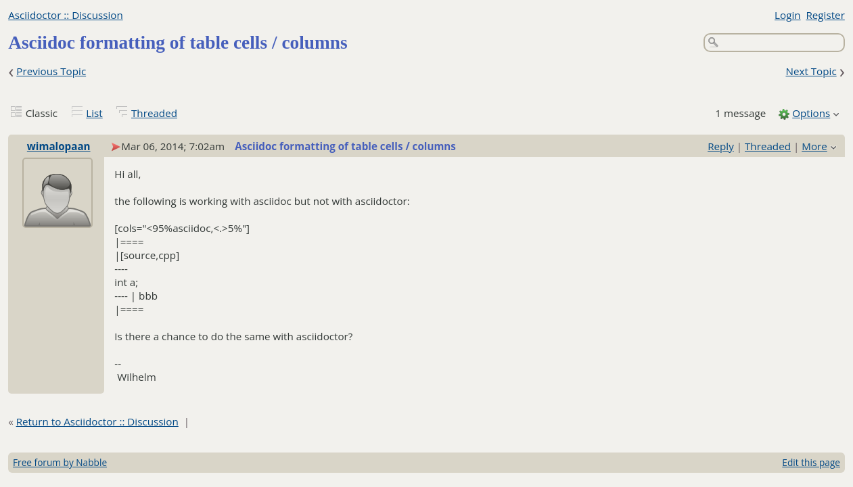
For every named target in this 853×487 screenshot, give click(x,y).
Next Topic (810, 71)
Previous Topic (51, 71)
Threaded (154, 113)
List (94, 113)
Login (787, 15)
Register (825, 15)
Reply (721, 146)
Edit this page (811, 462)
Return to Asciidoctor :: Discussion (97, 421)
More (814, 146)
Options (811, 113)
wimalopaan (59, 146)
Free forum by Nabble (60, 462)
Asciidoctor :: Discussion (65, 15)
